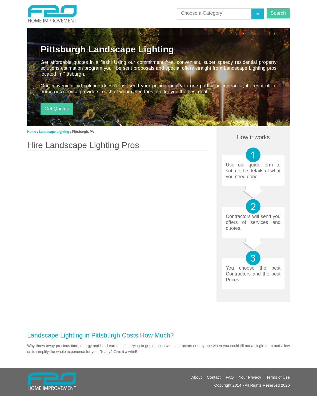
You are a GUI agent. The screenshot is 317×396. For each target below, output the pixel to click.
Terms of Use (278, 377)
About (196, 377)
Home (31, 132)
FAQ (230, 377)
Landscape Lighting (54, 132)
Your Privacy (250, 377)
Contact (214, 377)
